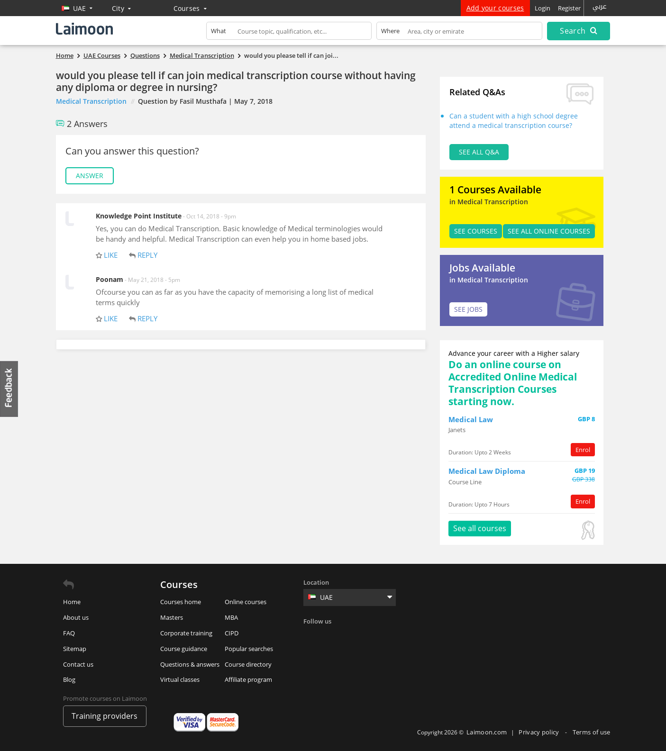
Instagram (370, 636)
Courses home (180, 601)
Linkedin (350, 636)
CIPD (231, 633)
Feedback (9, 389)
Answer (89, 175)
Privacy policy (540, 732)
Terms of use (592, 732)
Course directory (248, 664)
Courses (190, 8)
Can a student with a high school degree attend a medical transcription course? (513, 120)
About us (76, 617)
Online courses (245, 601)
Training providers (104, 716)
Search (578, 31)
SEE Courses (475, 230)
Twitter (331, 636)
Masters (171, 617)
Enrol (582, 449)
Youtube (389, 636)
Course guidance (183, 648)
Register (569, 8)
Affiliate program (248, 679)
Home (72, 601)
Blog (69, 679)
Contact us (78, 664)
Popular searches (249, 648)
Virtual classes (180, 679)
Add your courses (495, 7)
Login (542, 8)
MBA (231, 617)
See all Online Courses (549, 230)
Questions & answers (189, 664)
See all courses (479, 528)
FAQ (69, 633)
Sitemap (74, 648)
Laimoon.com (486, 732)
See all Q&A (479, 151)
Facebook (311, 636)
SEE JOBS (468, 309)
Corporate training (186, 633)
